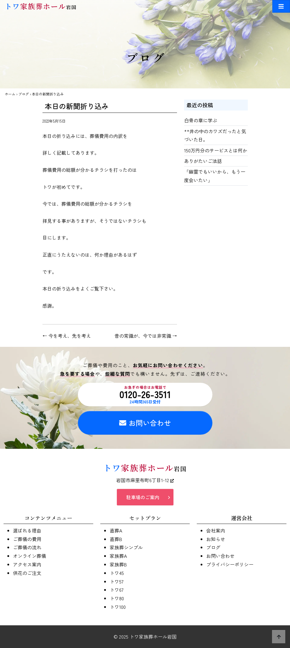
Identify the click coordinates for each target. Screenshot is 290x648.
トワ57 (117, 581)
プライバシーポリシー (229, 564)
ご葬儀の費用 (27, 539)
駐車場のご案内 (142, 497)
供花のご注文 (27, 572)
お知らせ (215, 539)
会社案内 (215, 530)
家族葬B (118, 564)
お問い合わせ (145, 423)
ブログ (23, 93)
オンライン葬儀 (29, 555)
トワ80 (117, 598)
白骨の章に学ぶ (200, 120)
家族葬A (118, 555)
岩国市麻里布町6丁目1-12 (145, 480)
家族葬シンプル (126, 547)
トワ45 (117, 572)
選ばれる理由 (27, 530)
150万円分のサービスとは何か (215, 150)
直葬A (116, 530)
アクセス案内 (27, 564)
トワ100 (118, 606)
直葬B (116, 539)
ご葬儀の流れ (27, 547)
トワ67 (117, 589)
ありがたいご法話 (203, 160)
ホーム (10, 93)
